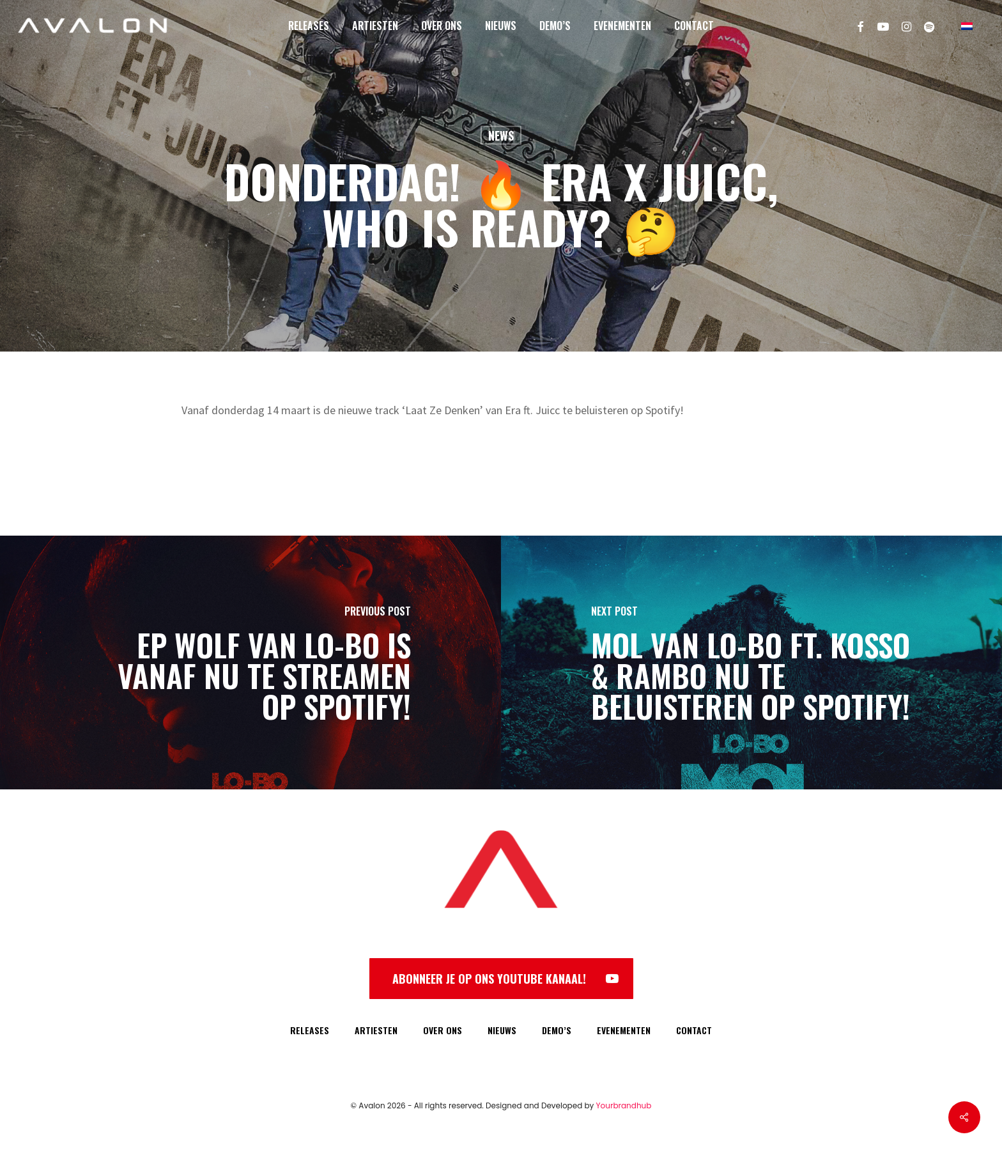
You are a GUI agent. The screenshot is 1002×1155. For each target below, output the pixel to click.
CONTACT (694, 1030)
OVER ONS (442, 1030)
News (501, 135)
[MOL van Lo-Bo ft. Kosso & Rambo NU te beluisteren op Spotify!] (751, 662)
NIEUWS (502, 1030)
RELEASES (309, 1030)
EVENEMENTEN (624, 1030)
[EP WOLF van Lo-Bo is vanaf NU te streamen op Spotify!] (250, 662)
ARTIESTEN (376, 1030)
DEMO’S (556, 1030)
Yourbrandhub (624, 1105)
